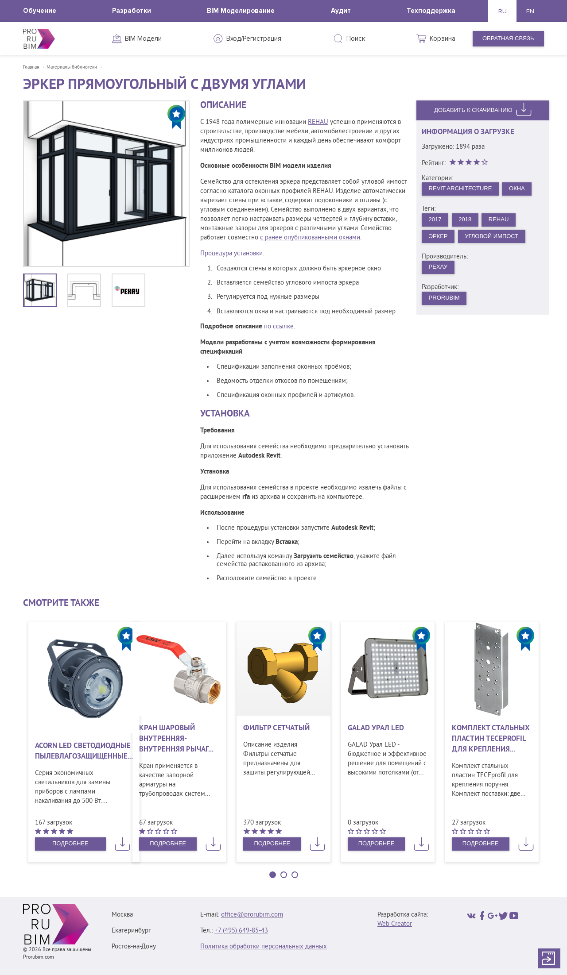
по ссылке (279, 327)
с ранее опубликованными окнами (310, 238)
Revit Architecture (460, 188)
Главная (31, 67)
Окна (517, 188)
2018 (464, 219)
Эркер (438, 236)
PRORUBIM (444, 297)
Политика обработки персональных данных (263, 947)
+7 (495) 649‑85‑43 (241, 931)
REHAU (318, 122)
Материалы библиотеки (72, 67)
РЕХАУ (438, 266)
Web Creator (394, 924)
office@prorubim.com (252, 915)
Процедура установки (231, 254)
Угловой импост (491, 236)
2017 (435, 219)
